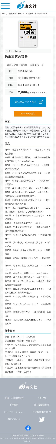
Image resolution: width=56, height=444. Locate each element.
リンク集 (42, 398)
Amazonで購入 (28, 113)
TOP (3, 14)
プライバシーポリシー (14, 412)
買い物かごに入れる (25, 102)
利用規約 (14, 405)
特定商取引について (42, 412)
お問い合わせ (14, 419)
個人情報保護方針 (42, 405)
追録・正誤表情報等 (14, 398)
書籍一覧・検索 (15, 14)
